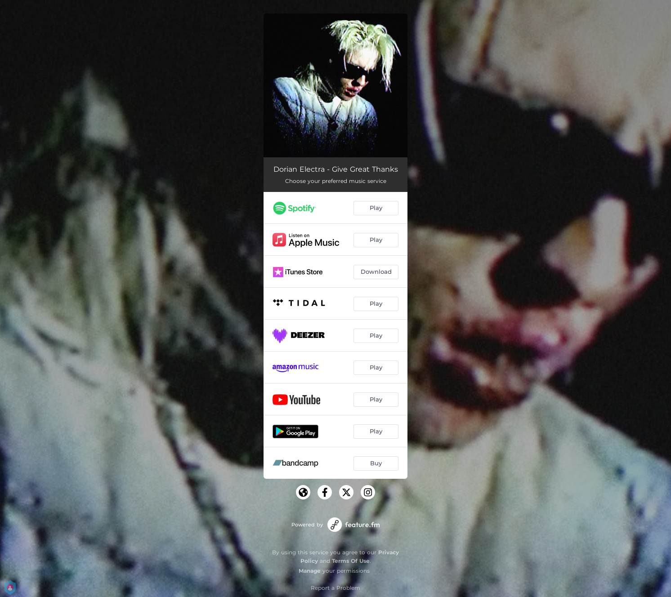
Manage (310, 570)
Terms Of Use (351, 560)
